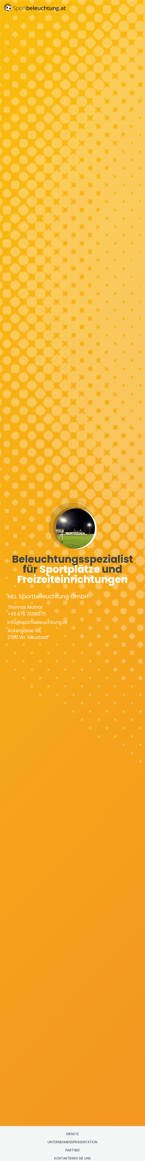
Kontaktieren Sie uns (72, 1132)
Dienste (72, 1108)
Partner (72, 1124)
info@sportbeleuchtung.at (37, 609)
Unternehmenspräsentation (72, 1116)
